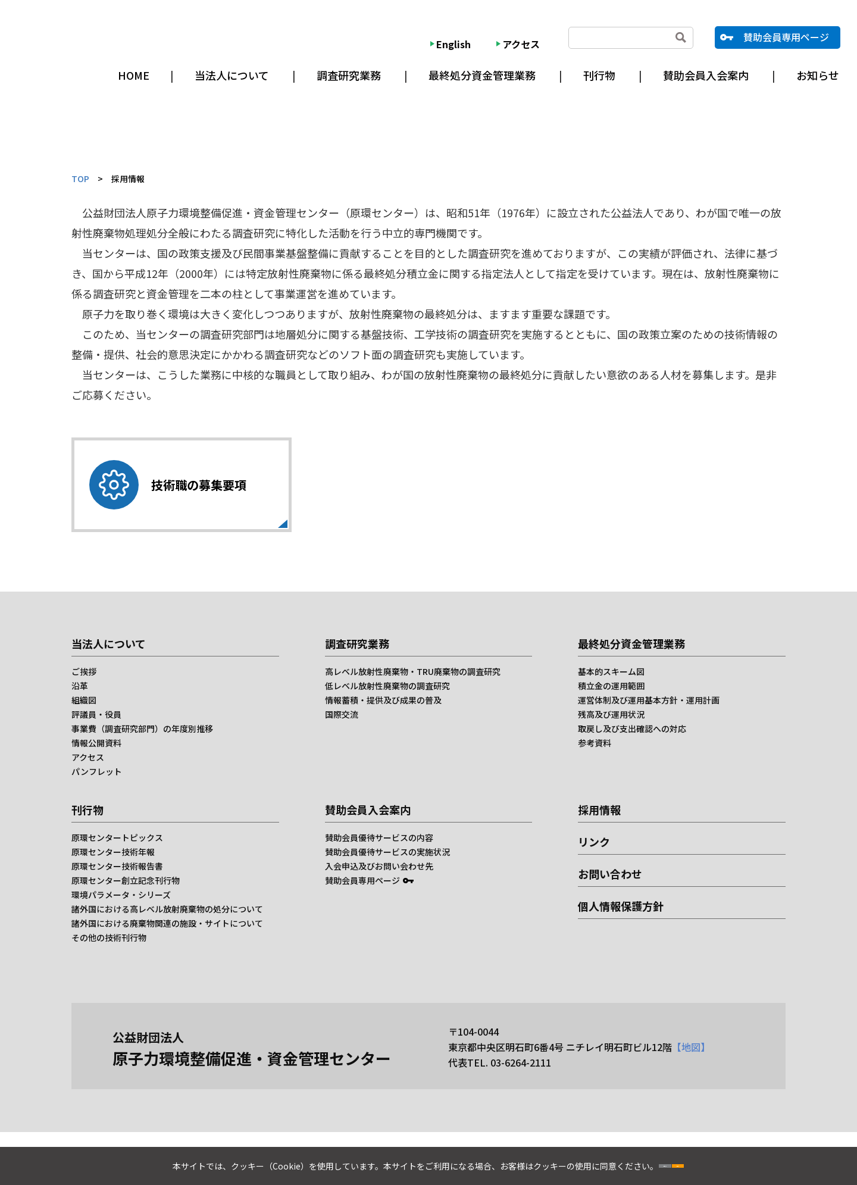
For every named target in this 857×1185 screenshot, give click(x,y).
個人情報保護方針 (621, 906)
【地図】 (691, 1047)
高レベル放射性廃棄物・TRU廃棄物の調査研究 (413, 671)
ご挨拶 (83, 671)
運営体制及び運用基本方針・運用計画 (649, 700)
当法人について (232, 75)
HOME (133, 75)
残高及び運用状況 (611, 714)
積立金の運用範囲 (611, 686)
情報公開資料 (96, 743)
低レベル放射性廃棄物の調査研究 (387, 686)
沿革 (79, 686)
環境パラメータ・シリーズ (121, 895)
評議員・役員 (96, 714)
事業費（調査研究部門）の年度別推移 (142, 728)
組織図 (83, 700)
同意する (715, 1161)
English (453, 44)
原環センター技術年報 (113, 852)
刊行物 (599, 75)
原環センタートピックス (117, 837)
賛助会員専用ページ (786, 37)
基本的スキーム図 (611, 671)
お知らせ (817, 75)
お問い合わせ (610, 873)
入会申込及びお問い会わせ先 (379, 866)
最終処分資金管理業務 (482, 75)
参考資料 (594, 743)
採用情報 (599, 809)
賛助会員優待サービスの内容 (379, 837)
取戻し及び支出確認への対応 (632, 728)
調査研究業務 (349, 75)
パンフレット (96, 771)
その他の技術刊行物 (108, 937)
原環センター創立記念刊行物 (125, 880)
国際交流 (341, 714)
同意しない (627, 1161)
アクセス (521, 44)
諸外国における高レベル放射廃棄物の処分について (167, 909)
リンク (594, 841)
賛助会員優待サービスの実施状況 (387, 852)
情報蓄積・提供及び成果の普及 (383, 700)
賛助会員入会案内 (706, 75)
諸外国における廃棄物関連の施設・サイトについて (167, 923)
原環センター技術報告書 (117, 866)
